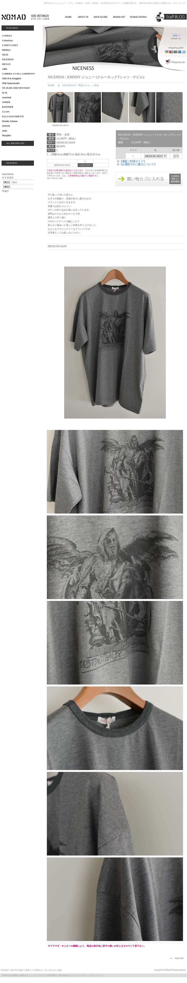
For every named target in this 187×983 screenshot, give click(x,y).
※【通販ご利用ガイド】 (131, 161)
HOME (51, 85)
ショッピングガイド (37, 975)
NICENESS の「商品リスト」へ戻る (80, 85)
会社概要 (13, 975)
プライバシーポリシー (80, 975)
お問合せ (23, 975)
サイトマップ (179, 3)
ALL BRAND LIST (15, 143)
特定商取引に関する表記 (58, 975)
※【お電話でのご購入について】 (137, 164)
